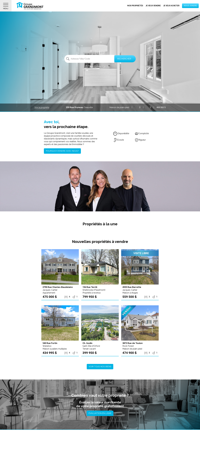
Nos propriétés (135, 6)
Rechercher (124, 59)
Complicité (142, 133)
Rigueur (140, 140)
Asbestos (32, 452)
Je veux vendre (153, 6)
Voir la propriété (41, 107)
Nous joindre (190, 6)
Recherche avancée (100, 66)
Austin (129, 452)
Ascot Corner (83, 452)
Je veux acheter (171, 6)
